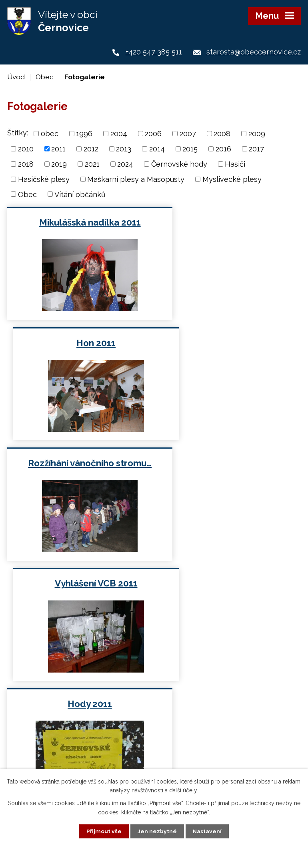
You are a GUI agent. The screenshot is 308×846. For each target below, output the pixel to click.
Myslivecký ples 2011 (229, 463)
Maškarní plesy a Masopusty (135, 179)
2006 (153, 133)
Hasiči (235, 164)
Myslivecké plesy (232, 179)
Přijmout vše (104, 831)
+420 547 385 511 (154, 52)
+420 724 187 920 (66, 703)
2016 (223, 149)
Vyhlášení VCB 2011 (229, 343)
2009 (256, 133)
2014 (157, 149)
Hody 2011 (79, 463)
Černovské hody (179, 164)
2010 (26, 149)
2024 (125, 164)
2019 (59, 164)
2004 (118, 133)
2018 (26, 164)
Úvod (16, 77)
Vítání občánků (80, 194)
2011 (58, 149)
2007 (188, 133)
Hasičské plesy (44, 179)
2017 (256, 149)
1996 (84, 133)
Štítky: (17, 133)
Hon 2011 (229, 222)
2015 (190, 149)
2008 (222, 133)
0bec (49, 133)
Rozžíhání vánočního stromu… (79, 343)
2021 (92, 164)
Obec (45, 77)
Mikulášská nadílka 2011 (79, 222)
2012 (91, 149)
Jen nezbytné (157, 831)
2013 (123, 149)
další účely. (183, 790)
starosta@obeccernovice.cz (253, 52)
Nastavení (207, 831)
